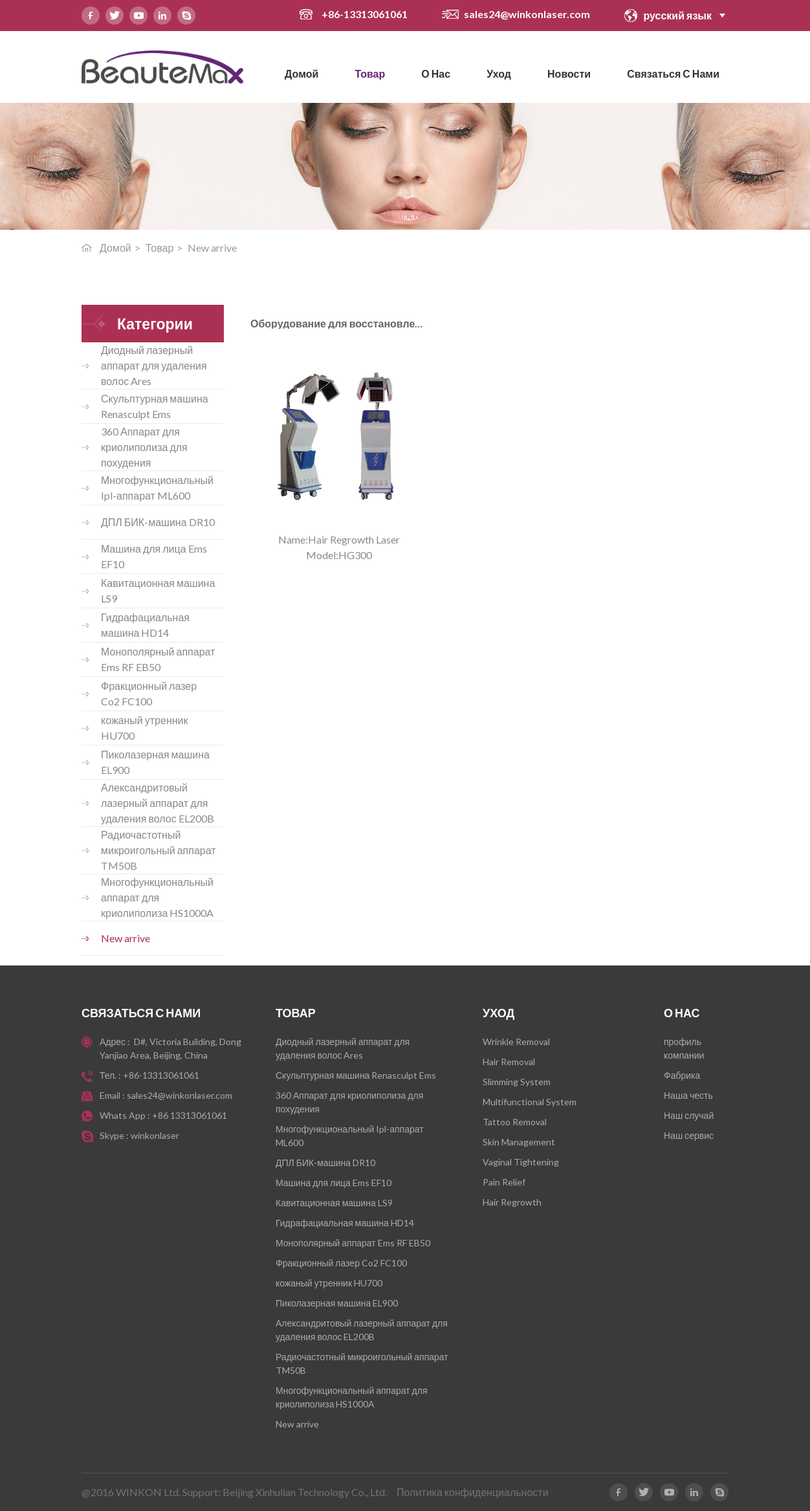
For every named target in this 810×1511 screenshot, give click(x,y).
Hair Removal (509, 1061)
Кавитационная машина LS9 (158, 590)
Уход (499, 73)
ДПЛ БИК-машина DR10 (158, 522)
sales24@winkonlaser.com (527, 14)
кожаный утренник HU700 (144, 728)
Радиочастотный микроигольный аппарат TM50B (158, 850)
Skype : (115, 1135)
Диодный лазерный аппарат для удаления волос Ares (154, 365)
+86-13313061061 (366, 14)
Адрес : (116, 1041)
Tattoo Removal (515, 1121)
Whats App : (126, 1115)
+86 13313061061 (189, 1115)
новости (569, 73)
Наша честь (688, 1095)
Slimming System (517, 1081)
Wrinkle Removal (516, 1041)
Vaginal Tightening (521, 1161)
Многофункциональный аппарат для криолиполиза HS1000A (157, 897)
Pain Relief (504, 1181)
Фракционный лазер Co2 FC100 (149, 693)
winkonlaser (155, 1135)
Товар (370, 73)
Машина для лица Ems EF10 (154, 556)
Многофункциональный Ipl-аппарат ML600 (157, 488)
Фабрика (682, 1075)
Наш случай (689, 1115)
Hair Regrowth (512, 1202)
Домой (301, 73)
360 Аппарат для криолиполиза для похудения (144, 447)
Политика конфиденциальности (473, 1492)
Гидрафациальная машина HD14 (145, 625)
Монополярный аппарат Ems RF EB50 (158, 659)
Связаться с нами (673, 73)
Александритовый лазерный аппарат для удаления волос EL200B (157, 802)
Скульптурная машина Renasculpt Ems (154, 406)
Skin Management (519, 1141)
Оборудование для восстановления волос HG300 (307, 323)
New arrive (125, 938)
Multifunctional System (529, 1101)
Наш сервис (689, 1135)
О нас (435, 73)
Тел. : (111, 1075)
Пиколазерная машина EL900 (155, 762)
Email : (113, 1095)
